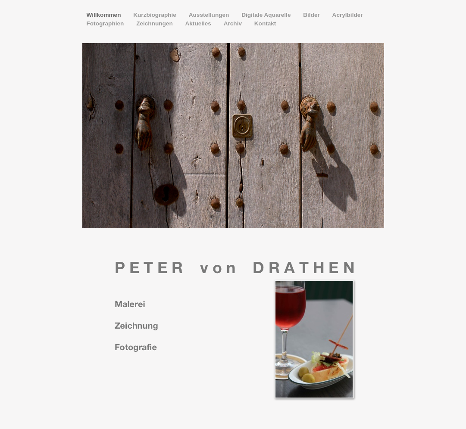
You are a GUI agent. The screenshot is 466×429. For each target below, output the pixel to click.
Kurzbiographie (155, 15)
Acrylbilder (347, 15)
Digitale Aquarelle (266, 15)
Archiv (234, 23)
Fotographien (106, 23)
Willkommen (105, 15)
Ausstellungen (210, 15)
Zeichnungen (155, 23)
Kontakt (265, 23)
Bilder (312, 15)
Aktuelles (199, 23)
